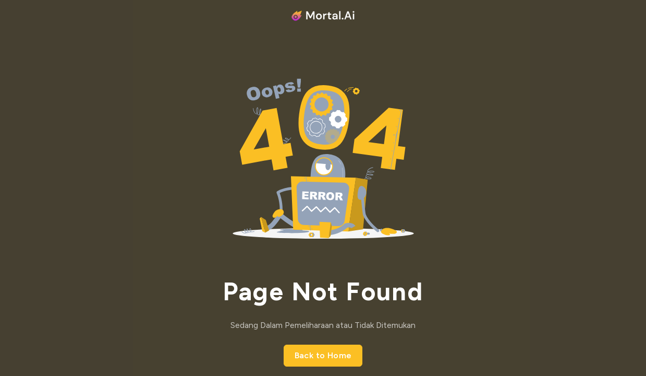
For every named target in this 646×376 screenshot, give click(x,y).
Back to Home (323, 355)
